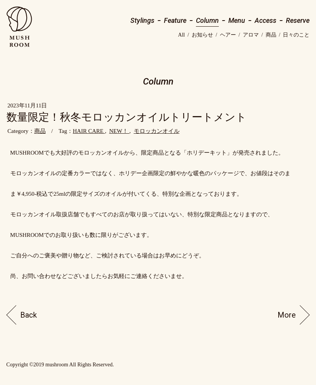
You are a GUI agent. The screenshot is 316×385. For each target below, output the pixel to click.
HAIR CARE (89, 131)
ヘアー (228, 35)
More (287, 315)
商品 (271, 35)
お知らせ (202, 35)
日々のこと (296, 35)
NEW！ (119, 131)
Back (28, 315)
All (181, 35)
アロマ (251, 35)
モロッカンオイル (157, 131)
